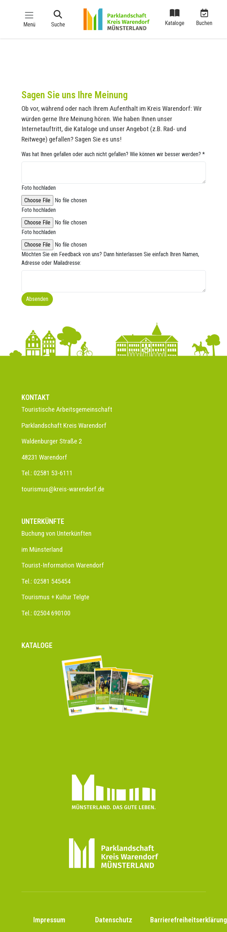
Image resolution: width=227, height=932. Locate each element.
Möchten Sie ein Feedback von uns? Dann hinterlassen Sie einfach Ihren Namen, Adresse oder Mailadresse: (110, 258)
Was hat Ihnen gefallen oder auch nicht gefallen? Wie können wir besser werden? (113, 154)
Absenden (37, 299)
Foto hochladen (38, 187)
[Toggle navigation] (29, 19)
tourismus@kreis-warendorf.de (62, 489)
